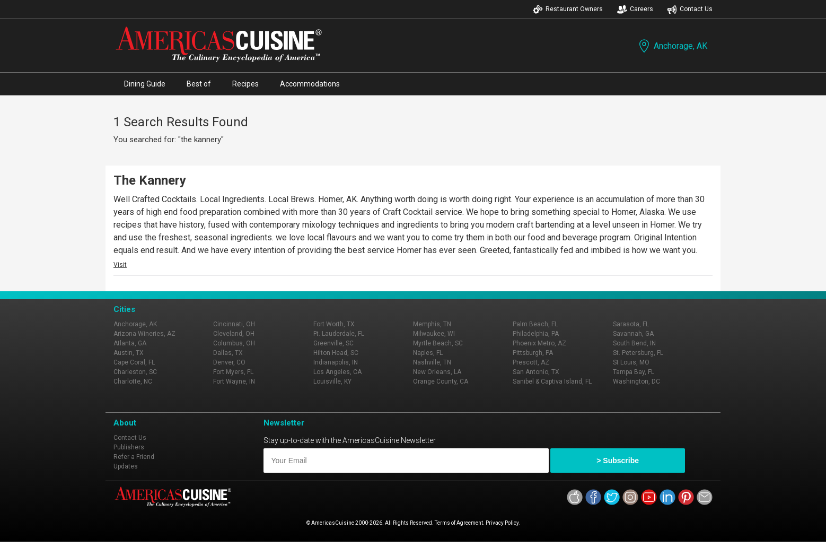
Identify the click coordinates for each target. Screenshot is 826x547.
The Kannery (149, 180)
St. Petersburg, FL (638, 353)
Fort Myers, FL (233, 372)
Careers (635, 9)
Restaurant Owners (568, 9)
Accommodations (310, 84)
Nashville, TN (432, 362)
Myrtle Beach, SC (438, 343)
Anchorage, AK (672, 46)
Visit (120, 264)
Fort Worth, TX (334, 324)
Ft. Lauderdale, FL (338, 333)
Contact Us (690, 9)
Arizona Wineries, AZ (144, 333)
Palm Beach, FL (535, 324)
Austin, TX (128, 353)
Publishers (128, 447)
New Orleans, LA (437, 372)
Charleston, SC (135, 372)
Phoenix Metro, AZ (539, 343)
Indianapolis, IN (335, 362)
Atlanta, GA (129, 343)
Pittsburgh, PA (533, 353)
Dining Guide (144, 84)
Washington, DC (636, 381)
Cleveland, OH (233, 333)
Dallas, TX (228, 353)
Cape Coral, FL (134, 362)
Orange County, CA (440, 381)
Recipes (245, 84)
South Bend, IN (634, 343)
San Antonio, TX (536, 372)
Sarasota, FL (631, 324)
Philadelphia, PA (536, 333)
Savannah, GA (633, 333)
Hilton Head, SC (335, 353)
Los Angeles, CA (337, 372)
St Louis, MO (631, 362)
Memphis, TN (432, 324)
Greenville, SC (333, 343)
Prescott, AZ (531, 362)
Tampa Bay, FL (633, 372)
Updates (125, 466)
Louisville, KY (332, 381)
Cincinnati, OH (234, 324)
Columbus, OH (234, 343)
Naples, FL (428, 353)
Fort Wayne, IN (234, 381)
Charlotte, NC (132, 381)
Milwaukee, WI (434, 333)
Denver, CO (229, 362)
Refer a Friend (133, 457)
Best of (199, 84)
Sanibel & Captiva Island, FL (552, 381)
